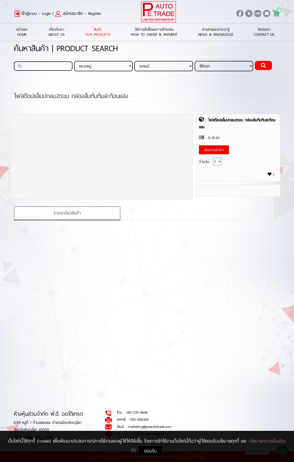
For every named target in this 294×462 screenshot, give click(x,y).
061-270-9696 (137, 412)
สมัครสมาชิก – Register (78, 13)
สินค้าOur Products (97, 32)
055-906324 (139, 419)
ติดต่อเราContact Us (264, 32)
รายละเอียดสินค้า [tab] (67, 213)
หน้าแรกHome (22, 32)
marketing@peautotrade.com (150, 426)
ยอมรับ (150, 451)
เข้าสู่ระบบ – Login (32, 13)
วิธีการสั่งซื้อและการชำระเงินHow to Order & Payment (154, 32)
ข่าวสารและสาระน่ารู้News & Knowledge (215, 32)
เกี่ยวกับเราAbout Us (56, 32)
